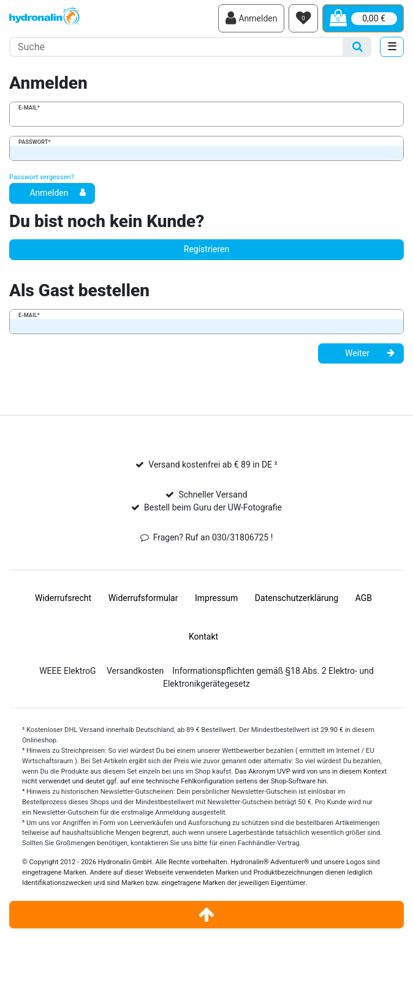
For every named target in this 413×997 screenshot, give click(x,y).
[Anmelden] (251, 18)
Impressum (216, 598)
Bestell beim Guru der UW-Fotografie (213, 507)
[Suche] (357, 47)
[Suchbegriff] (176, 47)
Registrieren (206, 249)
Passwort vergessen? (41, 177)
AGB (363, 598)
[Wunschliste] (303, 18)
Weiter (370, 353)
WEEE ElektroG (67, 671)
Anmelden (57, 193)
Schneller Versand (212, 494)
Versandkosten (135, 671)
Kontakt (203, 636)
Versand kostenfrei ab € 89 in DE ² (212, 464)
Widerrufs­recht (63, 598)
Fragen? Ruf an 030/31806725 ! (213, 537)
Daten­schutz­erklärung (296, 598)
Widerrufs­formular (143, 598)
